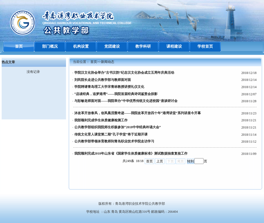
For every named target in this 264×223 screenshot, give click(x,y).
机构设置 (81, 46)
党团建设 (112, 46)
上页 (159, 161)
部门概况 (50, 46)
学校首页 (205, 46)
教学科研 (143, 46)
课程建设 (174, 46)
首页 (19, 46)
